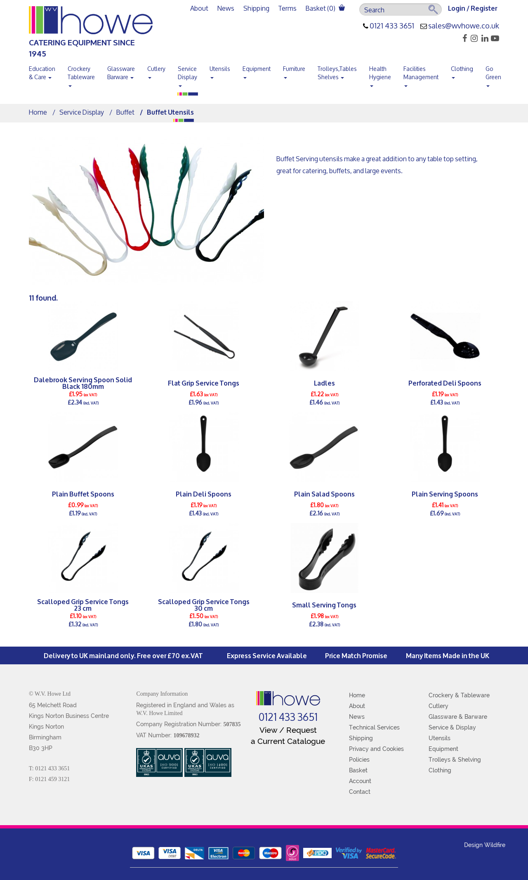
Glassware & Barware (458, 716)
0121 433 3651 (392, 26)
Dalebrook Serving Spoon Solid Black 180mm (83, 382)
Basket (358, 770)
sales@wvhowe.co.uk (463, 26)
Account (360, 781)
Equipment (257, 70)
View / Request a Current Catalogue (288, 735)
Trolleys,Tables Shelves (337, 73)
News (225, 8)
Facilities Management (420, 75)
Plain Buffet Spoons (83, 493)
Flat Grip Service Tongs (203, 382)
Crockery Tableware (81, 75)
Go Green (493, 75)
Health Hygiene (380, 75)
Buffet (125, 112)
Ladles (324, 382)
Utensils (220, 70)
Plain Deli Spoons (203, 493)
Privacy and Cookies (376, 749)
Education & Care (42, 73)
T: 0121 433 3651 (49, 768)
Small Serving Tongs (324, 604)
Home (38, 112)
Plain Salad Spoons (324, 493)
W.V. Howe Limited (159, 713)
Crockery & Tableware (459, 695)
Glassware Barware (121, 73)
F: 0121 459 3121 (49, 779)
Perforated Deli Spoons (444, 382)
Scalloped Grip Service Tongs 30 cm (204, 604)
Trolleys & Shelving (455, 759)
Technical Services (374, 727)
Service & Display (452, 727)
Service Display (187, 75)
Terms (287, 8)
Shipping (256, 8)
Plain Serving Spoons (445, 493)
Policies (359, 759)
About (199, 8)
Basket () (325, 8)
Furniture (294, 70)
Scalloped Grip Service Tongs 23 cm (83, 604)
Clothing (462, 70)
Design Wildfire (484, 845)
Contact (359, 791)
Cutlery (156, 70)
